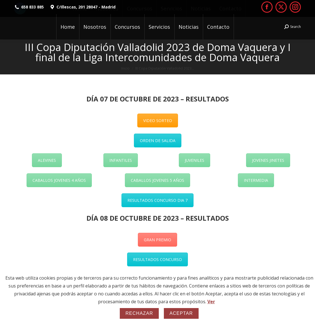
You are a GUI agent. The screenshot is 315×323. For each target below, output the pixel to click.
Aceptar (181, 313)
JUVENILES (194, 160)
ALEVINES (47, 160)
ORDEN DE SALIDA (157, 140)
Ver (211, 301)
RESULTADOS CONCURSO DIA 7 (157, 200)
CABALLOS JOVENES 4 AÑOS (59, 180)
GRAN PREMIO (157, 239)
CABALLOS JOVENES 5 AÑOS (157, 180)
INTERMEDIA (256, 180)
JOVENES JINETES (268, 160)
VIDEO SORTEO (157, 120)
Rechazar (139, 313)
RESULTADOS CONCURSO (157, 259)
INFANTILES (120, 160)
